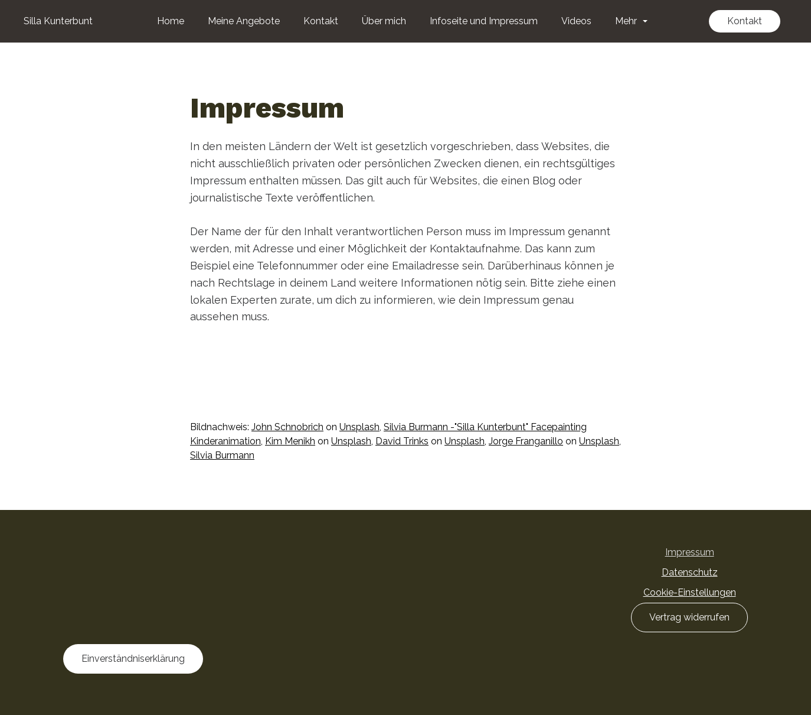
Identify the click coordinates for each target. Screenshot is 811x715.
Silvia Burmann (222, 455)
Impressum (689, 552)
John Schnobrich (287, 427)
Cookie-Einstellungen (689, 592)
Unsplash (359, 427)
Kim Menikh (290, 441)
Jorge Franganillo (526, 441)
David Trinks (402, 441)
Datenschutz (690, 572)
